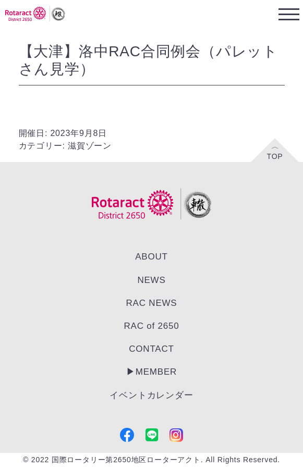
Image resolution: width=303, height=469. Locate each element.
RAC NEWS (151, 303)
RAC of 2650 (151, 326)
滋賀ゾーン (90, 145)
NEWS (151, 280)
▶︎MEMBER (151, 372)
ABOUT (151, 257)
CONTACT (151, 349)
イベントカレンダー (151, 395)
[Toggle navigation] (288, 14)
